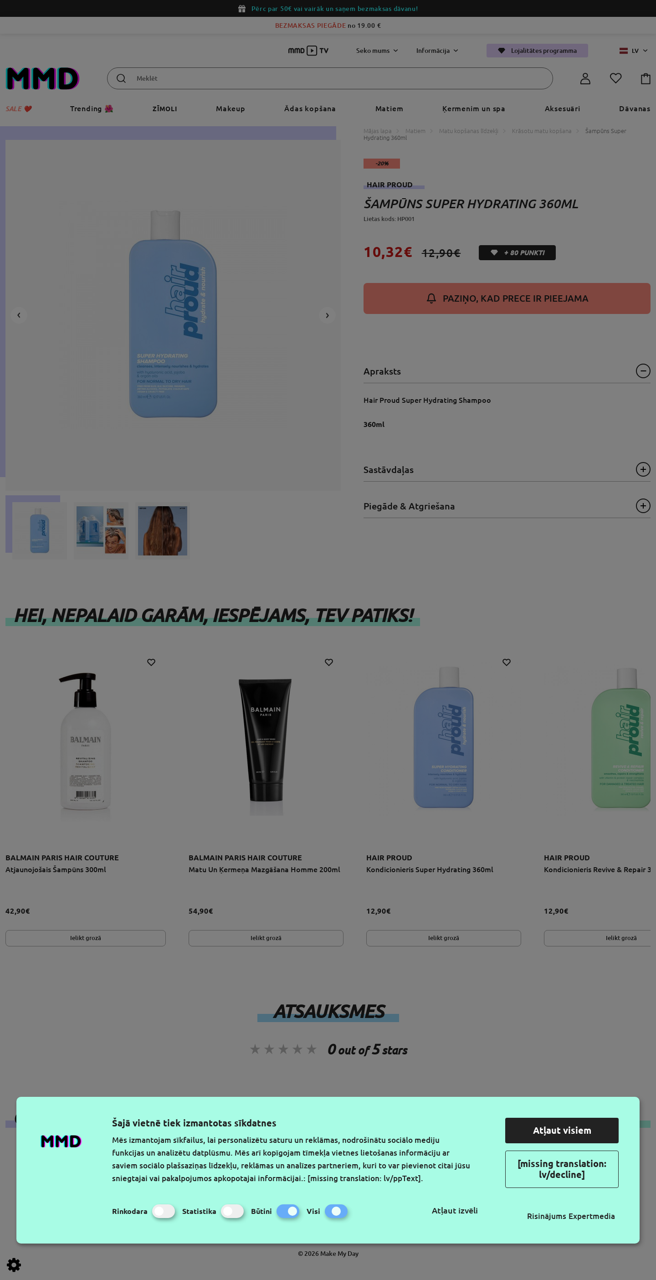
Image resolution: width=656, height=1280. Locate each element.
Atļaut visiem (562, 1130)
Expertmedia (592, 1216)
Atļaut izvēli (455, 1210)
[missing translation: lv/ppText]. (365, 1178)
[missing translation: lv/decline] (562, 1169)
